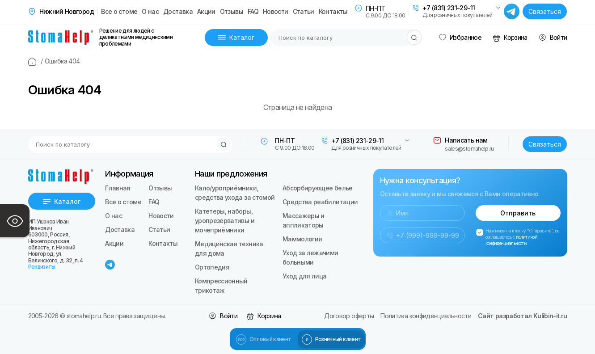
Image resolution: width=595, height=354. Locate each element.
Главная (118, 188)
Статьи (303, 11)
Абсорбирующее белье (318, 188)
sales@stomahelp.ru (469, 148)
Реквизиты (41, 266)
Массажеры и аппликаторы (304, 220)
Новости (275, 11)
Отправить (518, 213)
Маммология (302, 239)
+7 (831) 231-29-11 (448, 8)
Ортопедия (212, 267)
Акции (206, 11)
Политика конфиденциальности (425, 316)
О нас (150, 11)
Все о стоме (119, 11)
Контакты (333, 11)
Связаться (544, 11)
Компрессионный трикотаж (221, 285)
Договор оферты (349, 316)
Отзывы (231, 11)
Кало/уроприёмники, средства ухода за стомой (235, 192)
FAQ (253, 11)
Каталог (236, 37)
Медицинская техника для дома (229, 248)
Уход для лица (305, 276)
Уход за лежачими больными (310, 257)
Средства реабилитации (320, 202)
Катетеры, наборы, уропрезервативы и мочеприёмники (224, 220)
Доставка (178, 11)
